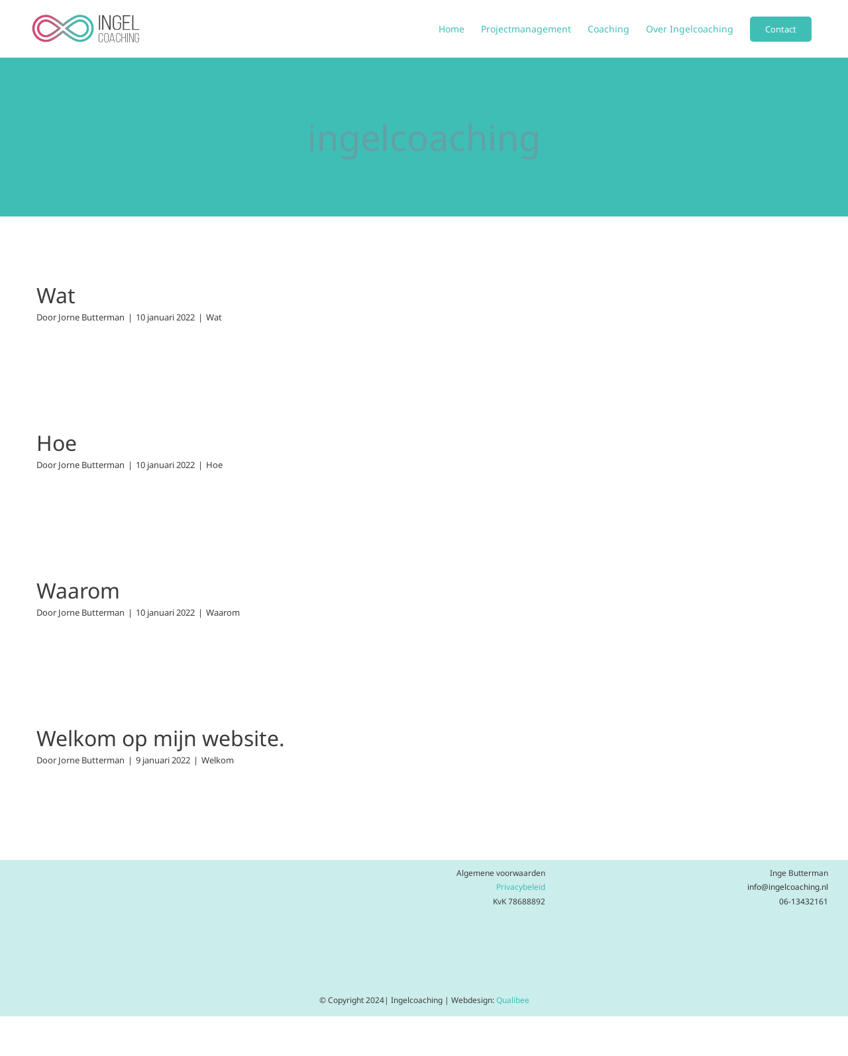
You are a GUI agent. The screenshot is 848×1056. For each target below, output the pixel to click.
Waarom (78, 590)
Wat (56, 295)
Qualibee (512, 1000)
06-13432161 (803, 901)
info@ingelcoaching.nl (787, 886)
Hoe (56, 442)
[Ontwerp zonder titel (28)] (141, 866)
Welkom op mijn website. (160, 738)
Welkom (217, 760)
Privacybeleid (520, 886)
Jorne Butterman (91, 317)
